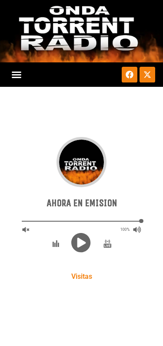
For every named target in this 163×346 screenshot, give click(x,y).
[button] (16, 74)
